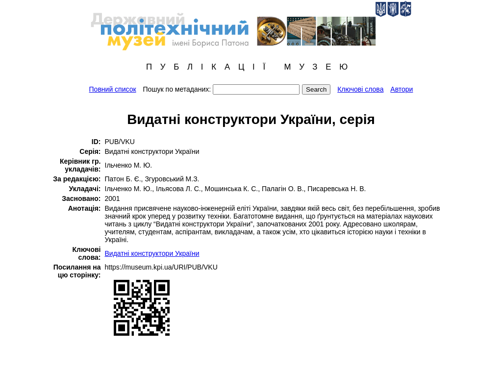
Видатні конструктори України (152, 253)
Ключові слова (360, 89)
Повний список (112, 89)
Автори (401, 89)
